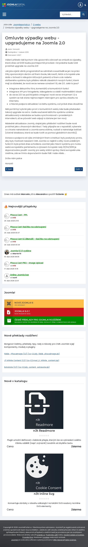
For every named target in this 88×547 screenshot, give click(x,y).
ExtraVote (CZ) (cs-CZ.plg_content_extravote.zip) (27, 367)
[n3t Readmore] (44, 409)
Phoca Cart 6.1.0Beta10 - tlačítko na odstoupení (34, 239)
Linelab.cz (41, 535)
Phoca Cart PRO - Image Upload (26, 263)
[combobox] (70, 14)
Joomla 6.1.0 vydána (20, 250)
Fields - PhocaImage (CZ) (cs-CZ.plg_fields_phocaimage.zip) (32, 353)
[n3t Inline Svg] (44, 473)
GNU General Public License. (64, 540)
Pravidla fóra (27, 537)
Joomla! (14, 540)
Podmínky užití (52, 535)
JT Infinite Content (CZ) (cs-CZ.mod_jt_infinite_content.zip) (31, 360)
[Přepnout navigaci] (4, 14)
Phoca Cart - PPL (18, 215)
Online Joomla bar (19, 274)
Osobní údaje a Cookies (74, 535)
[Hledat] (83, 14)
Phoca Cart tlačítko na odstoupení (28, 226)
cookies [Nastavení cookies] (46, 537)
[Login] (80, 4)
